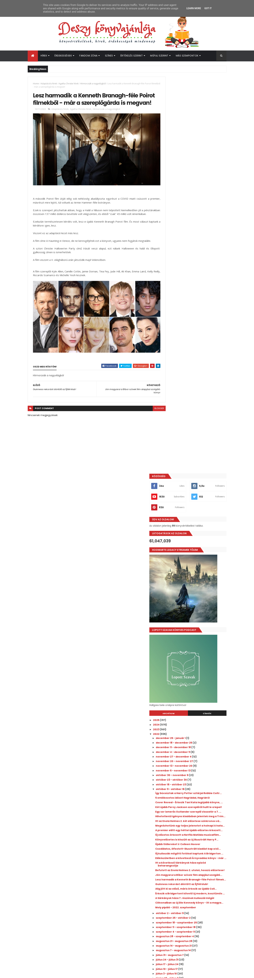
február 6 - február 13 (185, 731)
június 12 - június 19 (183, 648)
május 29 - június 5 (183, 657)
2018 (171, 774)
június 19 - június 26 (183, 643)
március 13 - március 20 (186, 708)
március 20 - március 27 (187, 703)
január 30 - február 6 (185, 736)
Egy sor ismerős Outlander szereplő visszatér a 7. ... (194, 425)
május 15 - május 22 (184, 666)
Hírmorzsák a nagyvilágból (93, 83)
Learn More (193, 8)
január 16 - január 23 (184, 745)
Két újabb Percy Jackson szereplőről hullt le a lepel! (197, 417)
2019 (171, 770)
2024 (171, 328)
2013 (171, 797)
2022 (171, 337)
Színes (109, 55)
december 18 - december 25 (189, 346)
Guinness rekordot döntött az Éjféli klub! (197, 533)
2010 (171, 811)
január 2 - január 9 (183, 754)
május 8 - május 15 (183, 671)
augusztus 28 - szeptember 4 (190, 597)
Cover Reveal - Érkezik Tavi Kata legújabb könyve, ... (198, 410)
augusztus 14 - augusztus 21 (189, 606)
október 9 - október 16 (185, 392)
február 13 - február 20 (186, 727)
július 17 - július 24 (182, 624)
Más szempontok (187, 55)
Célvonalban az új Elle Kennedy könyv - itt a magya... (198, 562)
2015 (171, 788)
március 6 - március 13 (185, 713)
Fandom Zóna (88, 55)
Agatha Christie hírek (68, 83)
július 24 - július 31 (182, 620)
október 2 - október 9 (185, 573)
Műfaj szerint (159, 55)
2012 (171, 802)
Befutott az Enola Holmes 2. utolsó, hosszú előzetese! (198, 512)
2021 (171, 760)
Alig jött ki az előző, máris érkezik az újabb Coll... (198, 539)
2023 (171, 332)
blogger (151, 412)
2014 (171, 793)
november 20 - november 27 (190, 364)
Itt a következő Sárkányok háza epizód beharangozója (196, 505)
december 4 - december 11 (188, 355)
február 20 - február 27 (186, 722)
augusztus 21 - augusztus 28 (189, 601)
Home (36, 83)
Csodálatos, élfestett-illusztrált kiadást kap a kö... (197, 482)
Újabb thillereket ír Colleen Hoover (193, 476)
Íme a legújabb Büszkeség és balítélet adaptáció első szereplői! (202, 856)
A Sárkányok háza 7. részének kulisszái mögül (196, 554)
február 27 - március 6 (186, 717)
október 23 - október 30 (187, 383)
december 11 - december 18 (189, 350)
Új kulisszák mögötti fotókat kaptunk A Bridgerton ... (196, 490)
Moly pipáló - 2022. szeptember (191, 568)
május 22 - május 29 (184, 662)
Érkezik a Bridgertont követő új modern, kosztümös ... (197, 547)
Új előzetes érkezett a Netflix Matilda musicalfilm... (194, 462)
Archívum (180, 316)
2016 (171, 783)
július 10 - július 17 (182, 629)
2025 (171, 323)
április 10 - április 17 (183, 690)
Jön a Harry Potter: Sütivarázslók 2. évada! (200, 886)
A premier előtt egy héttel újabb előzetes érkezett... (197, 455)
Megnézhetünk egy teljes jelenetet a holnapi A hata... (195, 447)
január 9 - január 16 (183, 750)
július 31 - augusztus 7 (185, 615)
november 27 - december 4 (189, 360)
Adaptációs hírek (49, 83)
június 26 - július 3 (182, 638)
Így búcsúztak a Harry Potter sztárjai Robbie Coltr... (194, 398)
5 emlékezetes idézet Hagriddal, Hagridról (198, 404)
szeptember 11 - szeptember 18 (191, 587)
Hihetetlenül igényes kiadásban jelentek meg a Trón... (197, 432)
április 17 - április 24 (184, 685)
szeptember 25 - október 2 (189, 578)
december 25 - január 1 (186, 341)
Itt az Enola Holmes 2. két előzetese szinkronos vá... (193, 440)
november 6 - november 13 (189, 374)
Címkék (211, 316)
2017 (171, 779)
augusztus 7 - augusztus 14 (189, 610)
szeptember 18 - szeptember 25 (192, 583)
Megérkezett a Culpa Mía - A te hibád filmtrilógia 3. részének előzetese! (201, 828)
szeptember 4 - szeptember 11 (191, 592)
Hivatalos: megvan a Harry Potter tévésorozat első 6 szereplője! (199, 842)
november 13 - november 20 (189, 369)
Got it (208, 8)
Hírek (44, 55)
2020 (171, 765)
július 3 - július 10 (182, 634)
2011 (171, 807)
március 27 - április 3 (184, 699)
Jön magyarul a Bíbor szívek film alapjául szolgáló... (197, 520)
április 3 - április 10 (183, 694)
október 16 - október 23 (186, 388)
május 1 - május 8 (182, 676)
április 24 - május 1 (183, 680)
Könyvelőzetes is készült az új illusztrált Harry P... (196, 470)
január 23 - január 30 (185, 741)
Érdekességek (63, 55)
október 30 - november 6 (187, 378)
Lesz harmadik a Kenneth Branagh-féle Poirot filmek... (196, 527)
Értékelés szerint (131, 55)
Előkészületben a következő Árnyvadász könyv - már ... (197, 497)
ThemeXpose (47, 973)
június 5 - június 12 (183, 652)
